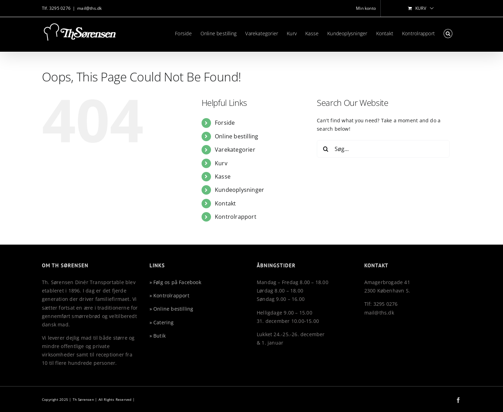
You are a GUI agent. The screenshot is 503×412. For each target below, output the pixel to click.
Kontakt (225, 203)
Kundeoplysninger (239, 190)
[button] (448, 33)
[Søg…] (383, 149)
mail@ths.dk (89, 8)
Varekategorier (235, 149)
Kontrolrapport (235, 217)
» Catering (162, 322)
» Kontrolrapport (169, 295)
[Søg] (325, 149)
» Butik (158, 335)
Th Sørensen (83, 399)
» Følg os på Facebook (175, 282)
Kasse (223, 176)
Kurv (221, 163)
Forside (225, 123)
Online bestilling (236, 136)
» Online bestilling (172, 308)
